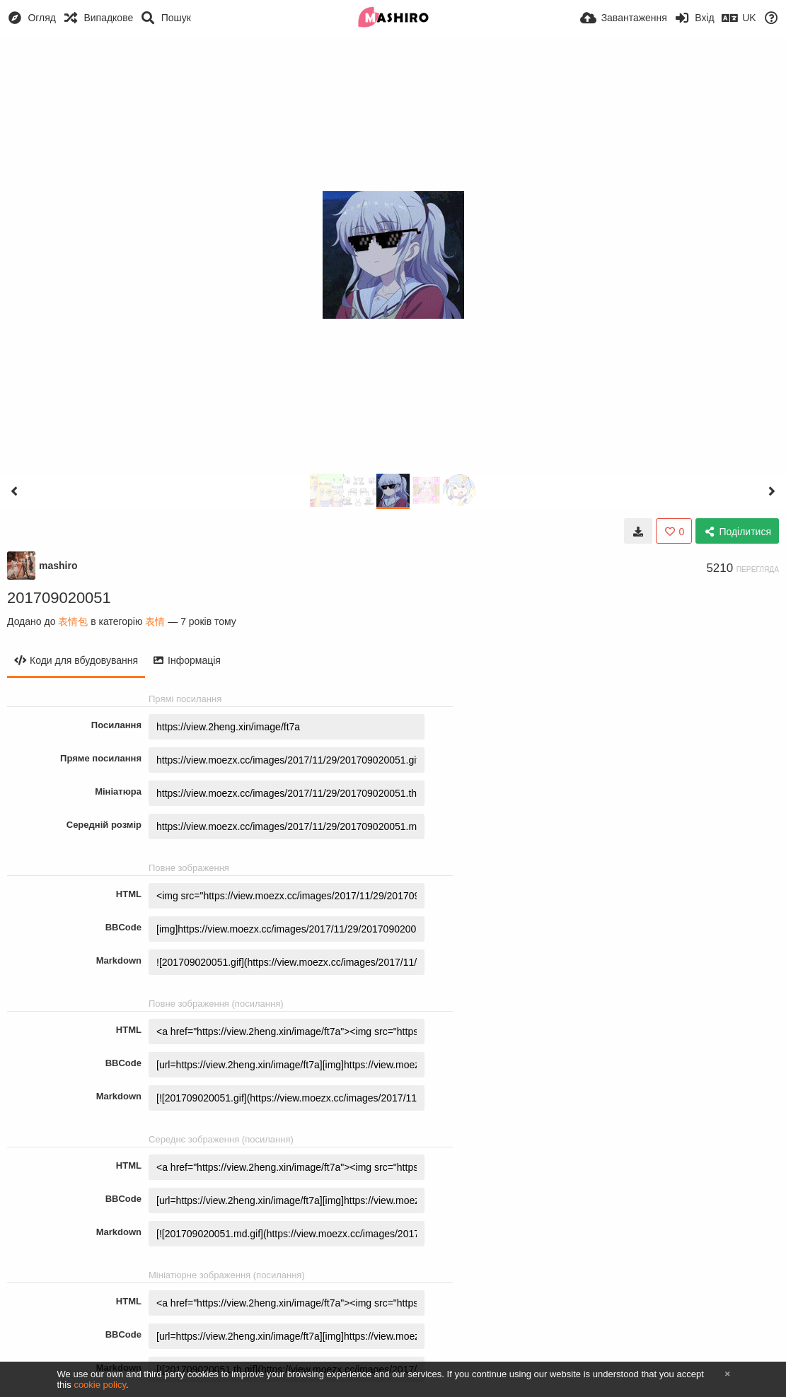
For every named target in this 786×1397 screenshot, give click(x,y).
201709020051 (59, 598)
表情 (155, 621)
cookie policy (100, 1384)
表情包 (73, 621)
